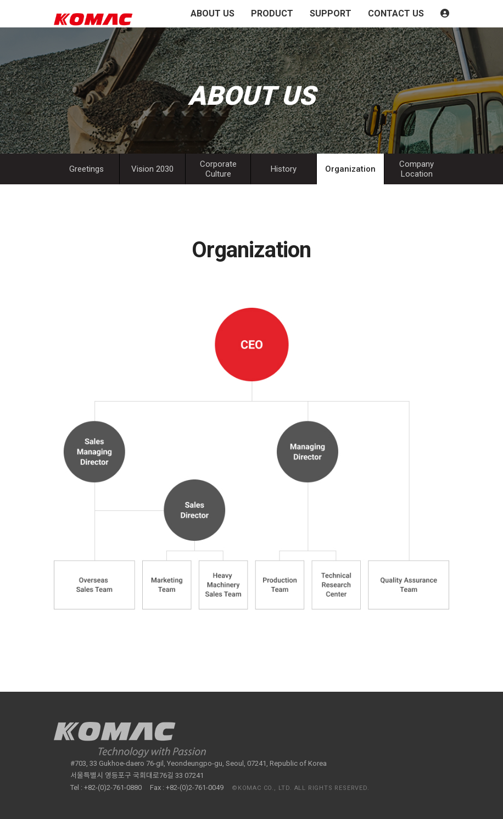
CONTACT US (396, 13)
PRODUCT (272, 13)
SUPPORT (330, 13)
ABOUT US (212, 13)
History (284, 169)
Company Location (416, 169)
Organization (350, 169)
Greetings (86, 169)
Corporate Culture (218, 169)
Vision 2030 (152, 169)
